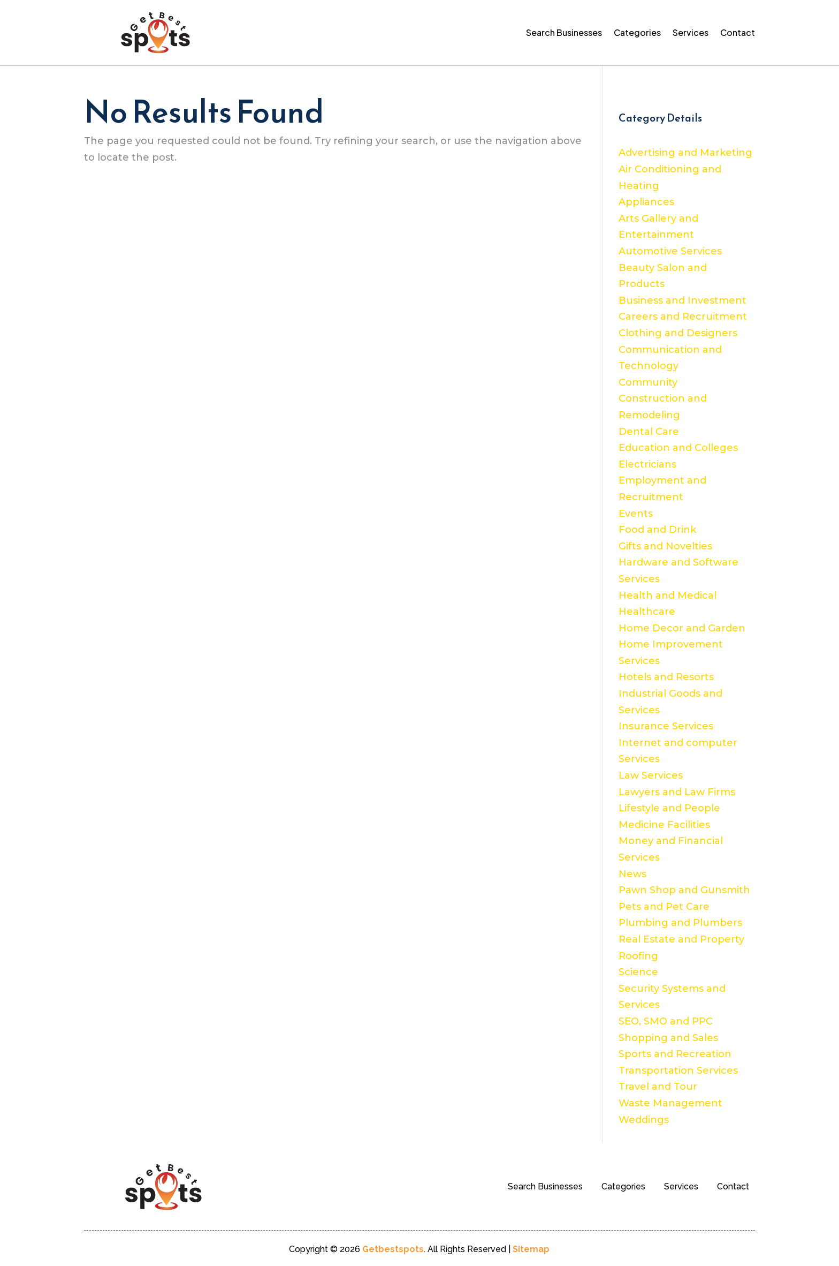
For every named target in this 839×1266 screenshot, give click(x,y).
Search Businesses (564, 32)
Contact (737, 32)
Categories (637, 32)
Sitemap (531, 1249)
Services (690, 32)
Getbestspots (393, 1249)
